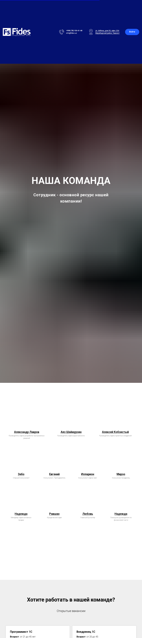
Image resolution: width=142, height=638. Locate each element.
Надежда (21, 513)
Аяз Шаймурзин (71, 432)
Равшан (54, 513)
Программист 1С (21, 631)
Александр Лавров (26, 432)
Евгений (54, 474)
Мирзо (121, 474)
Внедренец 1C (86, 631)
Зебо (21, 474)
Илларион (87, 474)
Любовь (87, 513)
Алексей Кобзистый (115, 432)
